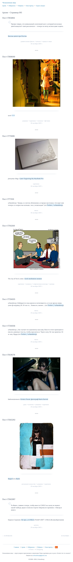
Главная (16, 547)
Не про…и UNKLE (27, 520)
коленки (31, 404)
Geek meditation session (33, 279)
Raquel (10, 479)
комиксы (29, 284)
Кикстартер (30, 6)
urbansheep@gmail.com (40, 555)
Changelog (39, 549)
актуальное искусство (29, 484)
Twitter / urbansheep (54, 205)
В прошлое (8, 536)
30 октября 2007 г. (36, 44)
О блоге (31, 549)
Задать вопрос (40, 6)
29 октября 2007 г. (36, 313)
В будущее (65, 536)
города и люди (47, 41)
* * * (13, 115)
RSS (56, 547)
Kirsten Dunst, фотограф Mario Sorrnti (34, 399)
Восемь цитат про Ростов (17, 36)
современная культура (40, 284)
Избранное (12, 6)
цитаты (38, 41)
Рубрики (21, 6)
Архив (4, 6)
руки (25, 404)
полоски (40, 121)
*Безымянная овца (9, 3)
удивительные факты (28, 41)
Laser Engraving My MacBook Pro (31, 179)
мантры (51, 284)
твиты (36, 210)
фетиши (47, 121)
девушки (25, 121)
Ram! (17, 479)
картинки (33, 121)
